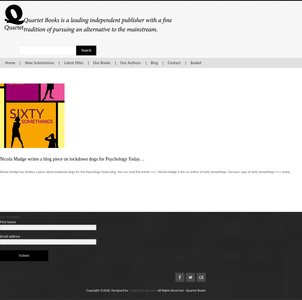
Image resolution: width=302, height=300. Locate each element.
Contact (174, 62)
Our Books (101, 62)
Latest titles (73, 62)
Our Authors (130, 62)
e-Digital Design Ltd (142, 290)
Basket (196, 62)
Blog (154, 62)
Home (10, 62)
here (153, 172)
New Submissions (39, 62)
